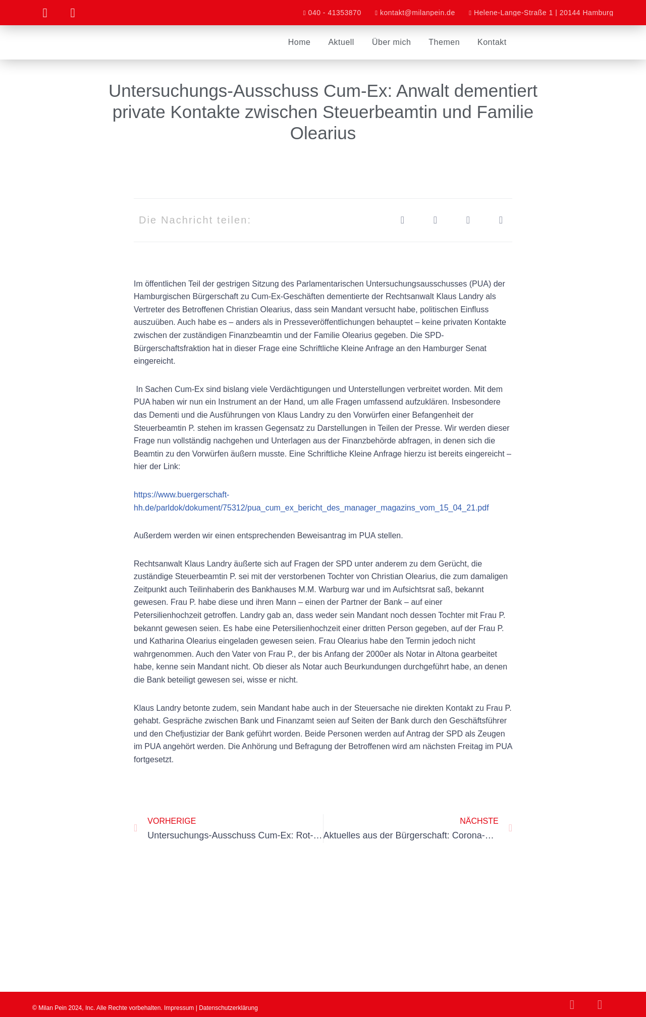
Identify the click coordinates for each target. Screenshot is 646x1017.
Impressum (179, 1008)
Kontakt (492, 42)
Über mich (391, 42)
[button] (402, 220)
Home (299, 42)
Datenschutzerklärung (228, 1008)
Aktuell (341, 42)
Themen (444, 42)
